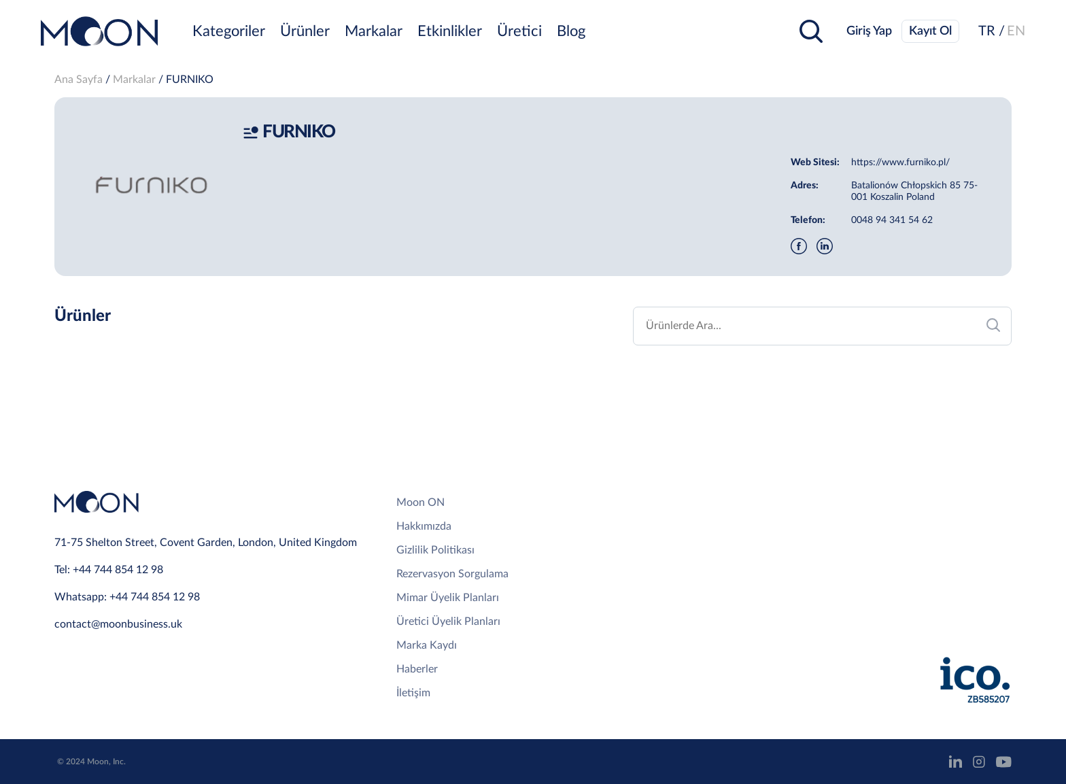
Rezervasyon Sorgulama (452, 573)
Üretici (519, 31)
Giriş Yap (869, 31)
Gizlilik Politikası (435, 550)
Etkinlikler (449, 31)
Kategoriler (228, 31)
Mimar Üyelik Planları (447, 597)
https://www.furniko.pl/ (900, 162)
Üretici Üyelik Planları (448, 621)
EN (1016, 31)
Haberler (417, 669)
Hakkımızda (423, 526)
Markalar (373, 31)
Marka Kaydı (426, 645)
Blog (571, 31)
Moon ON (420, 502)
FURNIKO (189, 79)
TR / (991, 31)
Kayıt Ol (930, 31)
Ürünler (305, 31)
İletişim (413, 692)
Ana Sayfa (78, 79)
